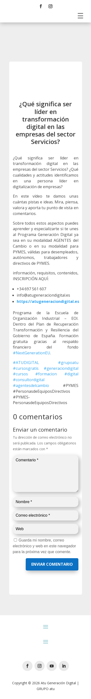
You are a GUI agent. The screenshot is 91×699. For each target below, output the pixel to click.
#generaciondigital (61, 368)
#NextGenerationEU (31, 353)
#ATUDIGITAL (26, 362)
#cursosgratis (26, 368)
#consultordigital (28, 379)
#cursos (20, 374)
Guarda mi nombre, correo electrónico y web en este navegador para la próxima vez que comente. (44, 546)
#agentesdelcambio (31, 385)
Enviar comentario (52, 564)
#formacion (46, 374)
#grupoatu (68, 362)
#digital (71, 374)
